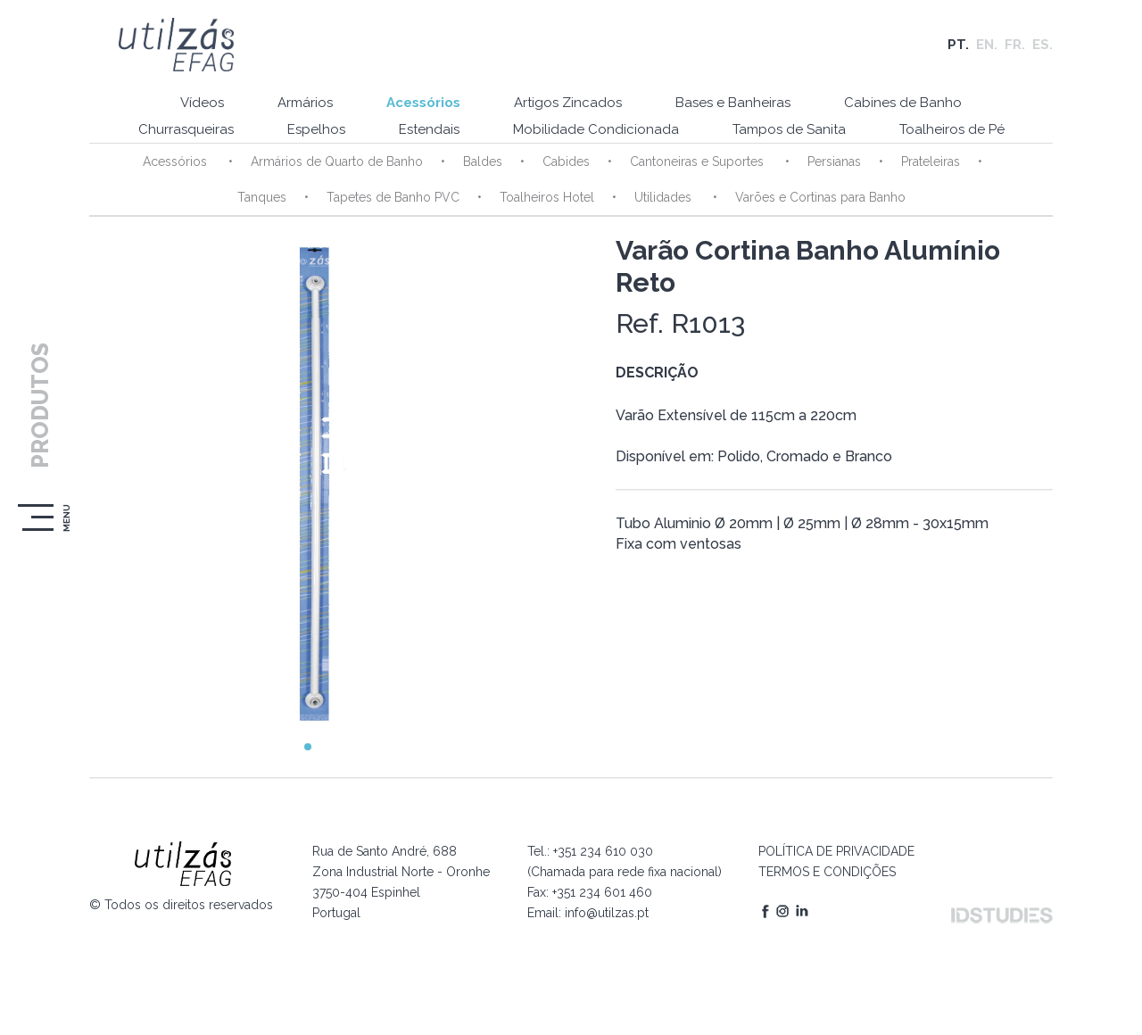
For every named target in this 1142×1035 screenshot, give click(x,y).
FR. (1015, 45)
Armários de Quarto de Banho (337, 161)
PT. (958, 45)
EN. (986, 45)
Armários (305, 103)
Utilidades (664, 197)
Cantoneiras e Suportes (698, 161)
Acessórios (423, 103)
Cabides (566, 161)
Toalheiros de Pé (952, 129)
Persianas (834, 161)
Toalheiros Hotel (547, 197)
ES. (1042, 45)
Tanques (261, 197)
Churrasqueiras (186, 129)
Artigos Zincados (568, 103)
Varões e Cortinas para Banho (820, 197)
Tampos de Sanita (789, 129)
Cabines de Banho (903, 103)
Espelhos (316, 129)
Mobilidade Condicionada (596, 129)
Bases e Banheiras (732, 103)
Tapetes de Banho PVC (393, 197)
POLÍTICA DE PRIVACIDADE (836, 851)
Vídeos (202, 103)
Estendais (429, 129)
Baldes (482, 161)
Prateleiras (930, 161)
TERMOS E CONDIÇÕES (827, 872)
